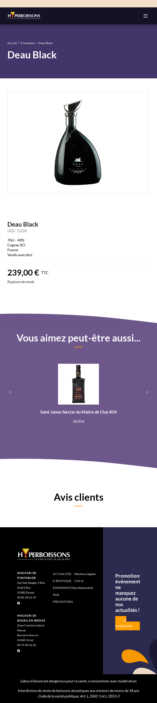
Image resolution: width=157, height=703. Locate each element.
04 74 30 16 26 (26, 645)
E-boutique (28, 43)
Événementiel (64, 588)
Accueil (12, 43)
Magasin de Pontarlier (26, 575)
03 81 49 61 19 (26, 597)
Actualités (62, 574)
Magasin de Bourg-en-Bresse (31, 618)
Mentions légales (85, 574)
